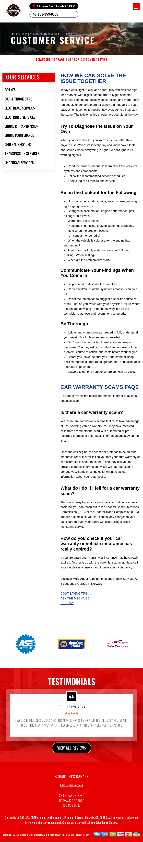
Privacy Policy (82, 838)
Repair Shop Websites (32, 838)
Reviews (67, 603)
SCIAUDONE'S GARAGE (50, 59)
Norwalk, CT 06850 (61, 34)
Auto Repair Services (71, 789)
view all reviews (71, 752)
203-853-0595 (48, 14)
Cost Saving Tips (74, 593)
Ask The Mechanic (75, 598)
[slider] (71, 717)
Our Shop (72, 59)
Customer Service (94, 59)
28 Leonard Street (39, 34)
